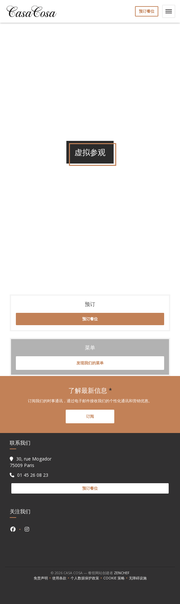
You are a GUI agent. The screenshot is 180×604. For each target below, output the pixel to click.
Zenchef (121, 572)
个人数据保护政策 (87, 578)
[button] (168, 11)
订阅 (90, 416)
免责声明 (43, 578)
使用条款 (61, 578)
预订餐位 (146, 11)
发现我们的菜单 (90, 363)
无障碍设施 (138, 578)
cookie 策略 (116, 578)
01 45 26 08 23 (32, 475)
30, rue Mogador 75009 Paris (30, 462)
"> (90, 232)
